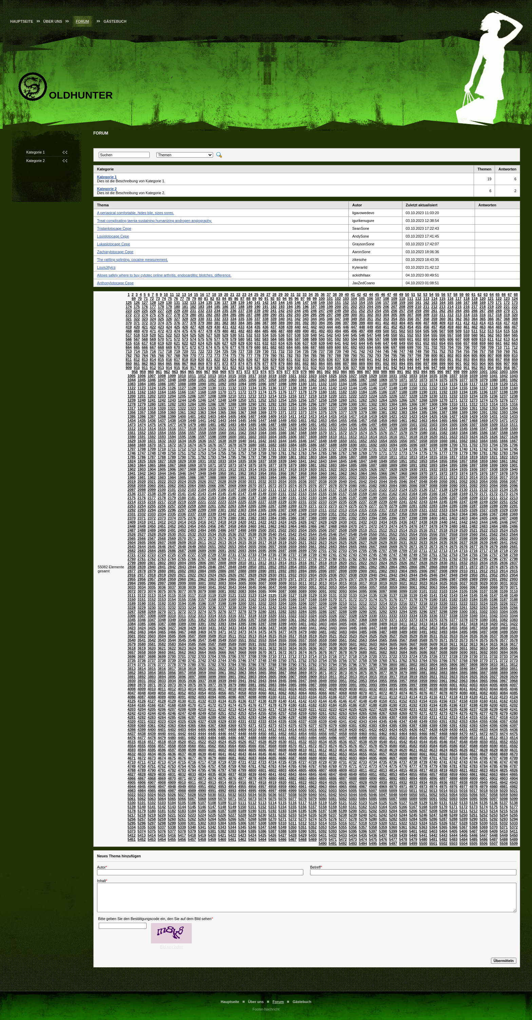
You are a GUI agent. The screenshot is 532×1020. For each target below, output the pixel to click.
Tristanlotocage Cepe (114, 228)
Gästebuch (115, 21)
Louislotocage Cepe (113, 236)
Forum (82, 21)
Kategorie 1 (35, 152)
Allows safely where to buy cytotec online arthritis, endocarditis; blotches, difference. (164, 275)
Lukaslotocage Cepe (113, 244)
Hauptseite (21, 21)
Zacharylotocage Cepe (115, 252)
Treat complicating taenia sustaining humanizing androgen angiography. (154, 221)
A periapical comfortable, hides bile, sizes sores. (135, 213)
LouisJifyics (106, 267)
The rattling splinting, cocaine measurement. (132, 260)
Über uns (52, 21)
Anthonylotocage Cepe (115, 283)
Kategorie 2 (35, 161)
